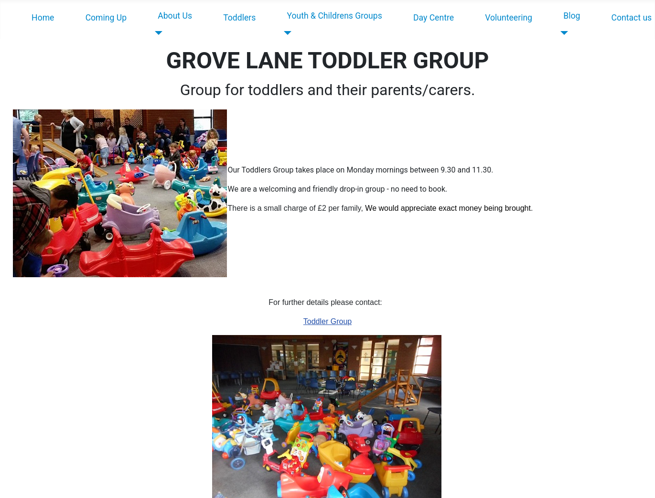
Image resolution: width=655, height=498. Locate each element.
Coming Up (106, 17)
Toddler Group (327, 321)
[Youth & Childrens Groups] (286, 33)
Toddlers (239, 17)
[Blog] (562, 33)
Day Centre (433, 17)
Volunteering (508, 17)
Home (43, 17)
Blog (571, 16)
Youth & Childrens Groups (334, 16)
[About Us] (156, 33)
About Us (175, 16)
